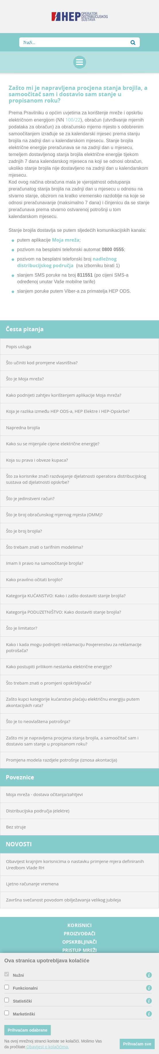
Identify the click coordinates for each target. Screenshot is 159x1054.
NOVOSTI (19, 844)
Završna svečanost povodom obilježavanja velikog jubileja (63, 900)
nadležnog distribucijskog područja (67, 262)
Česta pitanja (25, 329)
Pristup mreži (79, 950)
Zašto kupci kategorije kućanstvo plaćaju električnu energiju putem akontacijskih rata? (72, 702)
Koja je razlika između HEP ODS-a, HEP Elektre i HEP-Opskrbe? (68, 411)
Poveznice (20, 777)
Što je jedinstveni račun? (30, 498)
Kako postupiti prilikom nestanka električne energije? (59, 666)
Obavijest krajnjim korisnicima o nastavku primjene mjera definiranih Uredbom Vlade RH (75, 864)
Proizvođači (80, 934)
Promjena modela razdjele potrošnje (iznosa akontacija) (61, 760)
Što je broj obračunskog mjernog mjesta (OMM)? (54, 514)
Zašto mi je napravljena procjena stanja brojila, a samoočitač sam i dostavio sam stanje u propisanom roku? (72, 741)
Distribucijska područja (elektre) (37, 811)
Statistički (22, 1001)
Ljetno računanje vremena (32, 884)
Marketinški (24, 1014)
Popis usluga (18, 346)
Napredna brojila (23, 427)
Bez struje (16, 827)
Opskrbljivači (79, 942)
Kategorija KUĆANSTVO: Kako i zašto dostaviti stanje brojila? (65, 595)
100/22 (73, 120)
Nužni (18, 975)
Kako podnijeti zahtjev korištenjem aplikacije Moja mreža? (63, 395)
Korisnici (79, 925)
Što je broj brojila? (24, 531)
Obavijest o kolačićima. (47, 1046)
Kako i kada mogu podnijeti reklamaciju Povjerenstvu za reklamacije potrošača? (73, 647)
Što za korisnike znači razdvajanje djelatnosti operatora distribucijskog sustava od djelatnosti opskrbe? (76, 479)
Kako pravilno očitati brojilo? (34, 579)
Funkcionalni (25, 988)
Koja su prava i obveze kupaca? (37, 460)
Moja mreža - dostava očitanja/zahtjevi (44, 794)
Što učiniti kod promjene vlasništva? (41, 362)
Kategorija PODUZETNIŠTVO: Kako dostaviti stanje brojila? (63, 612)
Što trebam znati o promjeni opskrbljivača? (48, 683)
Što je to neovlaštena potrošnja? (38, 721)
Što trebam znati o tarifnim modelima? (44, 547)
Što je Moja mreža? (25, 378)
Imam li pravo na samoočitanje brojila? (44, 563)
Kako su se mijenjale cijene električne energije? (52, 443)
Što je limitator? (21, 628)
